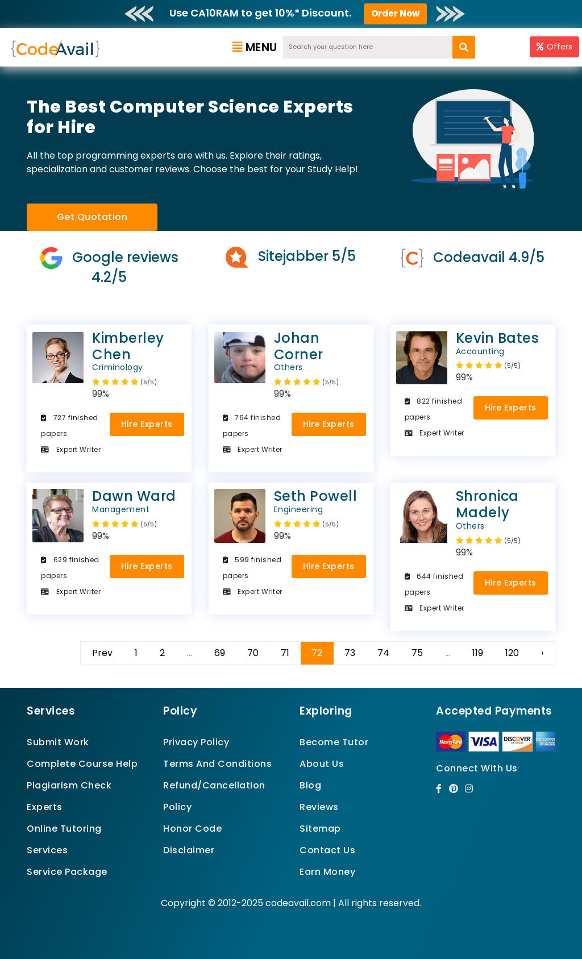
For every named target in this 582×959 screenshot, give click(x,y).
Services (47, 850)
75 (417, 652)
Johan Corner (291, 350)
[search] (463, 47)
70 (253, 652)
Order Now (395, 13)
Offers (554, 46)
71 (285, 652)
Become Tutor (334, 742)
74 (383, 652)
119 (477, 652)
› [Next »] (542, 652)
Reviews (319, 806)
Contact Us (327, 850)
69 (219, 652)
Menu (254, 47)
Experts (45, 806)
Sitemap (320, 828)
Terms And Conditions (217, 763)
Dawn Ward (109, 500)
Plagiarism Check (69, 785)
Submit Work (58, 742)
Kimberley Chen (109, 350)
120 (512, 652)
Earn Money (327, 871)
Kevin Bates (473, 342)
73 (349, 652)
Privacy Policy (196, 742)
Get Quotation (92, 216)
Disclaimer (188, 850)
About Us (322, 763)
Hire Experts (147, 424)
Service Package (67, 871)
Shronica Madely (473, 508)
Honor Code (192, 828)
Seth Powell (291, 500)
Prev (102, 652)
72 (316, 652)
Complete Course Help (82, 763)
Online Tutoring (64, 828)
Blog (310, 785)
